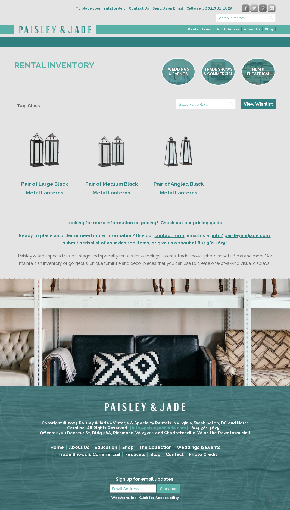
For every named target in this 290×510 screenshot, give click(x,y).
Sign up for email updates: (145, 479)
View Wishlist (258, 104)
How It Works (227, 29)
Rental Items (199, 29)
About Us (252, 29)
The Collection (155, 447)
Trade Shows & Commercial (89, 454)
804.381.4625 (212, 242)
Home (57, 447)
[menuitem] (199, 30)
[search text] (246, 18)
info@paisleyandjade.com (241, 235)
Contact (175, 454)
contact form (169, 235)
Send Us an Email (167, 8)
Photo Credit (203, 454)
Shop (128, 447)
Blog (269, 29)
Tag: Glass (28, 105)
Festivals (135, 454)
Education (106, 447)
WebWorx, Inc (123, 498)
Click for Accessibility (159, 498)
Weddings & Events (198, 447)
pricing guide (207, 222)
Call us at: (209, 8)
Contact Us (139, 8)
